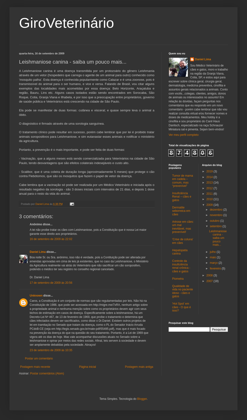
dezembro (216, 209)
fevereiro (216, 268)
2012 (210, 188)
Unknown (36, 295)
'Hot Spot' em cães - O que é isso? (181, 307)
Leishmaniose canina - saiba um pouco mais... (218, 238)
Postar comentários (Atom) (47, 373)
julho (213, 252)
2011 (210, 193)
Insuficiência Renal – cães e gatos (181, 197)
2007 (210, 281)
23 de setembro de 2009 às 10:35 (51, 350)
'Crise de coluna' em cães (182, 241)
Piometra (178, 278)
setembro (216, 226)
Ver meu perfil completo (184, 135)
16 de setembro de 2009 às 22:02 (51, 239)
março (214, 262)
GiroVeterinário (66, 23)
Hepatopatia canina (180, 252)
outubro (215, 220)
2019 (210, 171)
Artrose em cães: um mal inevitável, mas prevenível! (183, 227)
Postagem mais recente (35, 366)
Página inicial (87, 366)
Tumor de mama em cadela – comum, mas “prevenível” (182, 181)
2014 (210, 177)
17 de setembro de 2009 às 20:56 (51, 282)
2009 (210, 205)
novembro (216, 215)
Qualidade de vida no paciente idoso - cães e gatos (182, 291)
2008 (210, 275)
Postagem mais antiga (139, 366)
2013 (210, 182)
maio (213, 257)
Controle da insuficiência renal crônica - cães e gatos (181, 266)
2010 (210, 199)
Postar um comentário (39, 358)
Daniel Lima (38, 252)
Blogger (142, 399)
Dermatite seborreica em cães (181, 211)
